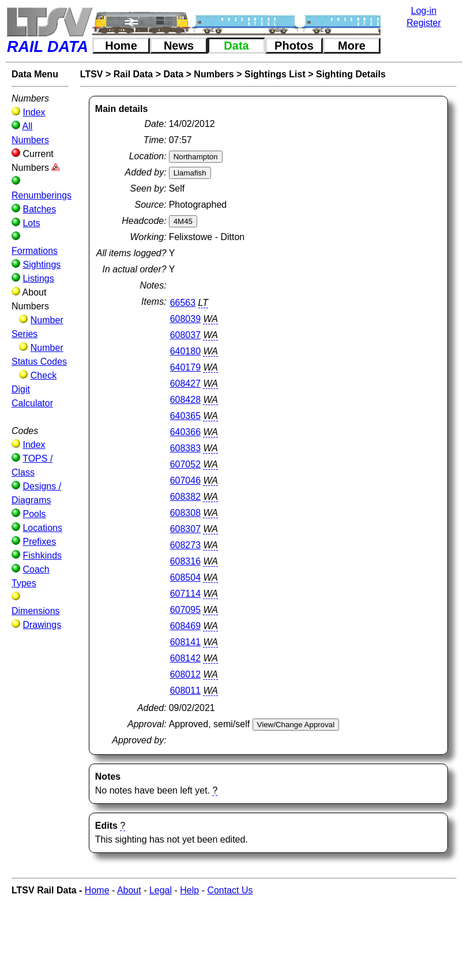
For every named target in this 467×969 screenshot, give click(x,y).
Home (121, 45)
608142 (185, 658)
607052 (185, 464)
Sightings (41, 265)
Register (423, 23)
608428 (185, 400)
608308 (185, 513)
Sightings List (275, 74)
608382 (185, 497)
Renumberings (41, 195)
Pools (34, 514)
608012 (185, 674)
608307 (185, 529)
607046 (185, 480)
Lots (31, 223)
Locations (42, 528)
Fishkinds (42, 555)
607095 (185, 610)
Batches (39, 209)
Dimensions (36, 611)
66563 (183, 303)
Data (236, 45)
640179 (185, 367)
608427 (185, 383)
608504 (185, 577)
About (129, 890)
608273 (185, 545)
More (352, 45)
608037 (185, 335)
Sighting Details (351, 74)
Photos (294, 45)
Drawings (41, 625)
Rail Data (133, 74)
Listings (38, 278)
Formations (35, 251)
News (179, 45)
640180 (185, 351)
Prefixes (39, 542)
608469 (185, 626)
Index (33, 112)
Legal (160, 890)
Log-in (423, 11)
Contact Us (230, 890)
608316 (185, 561)
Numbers (213, 74)
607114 (185, 593)
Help (189, 890)
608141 (185, 642)
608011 (185, 690)
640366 (185, 432)
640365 (185, 416)
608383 (185, 448)
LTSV (91, 74)
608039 (185, 319)
